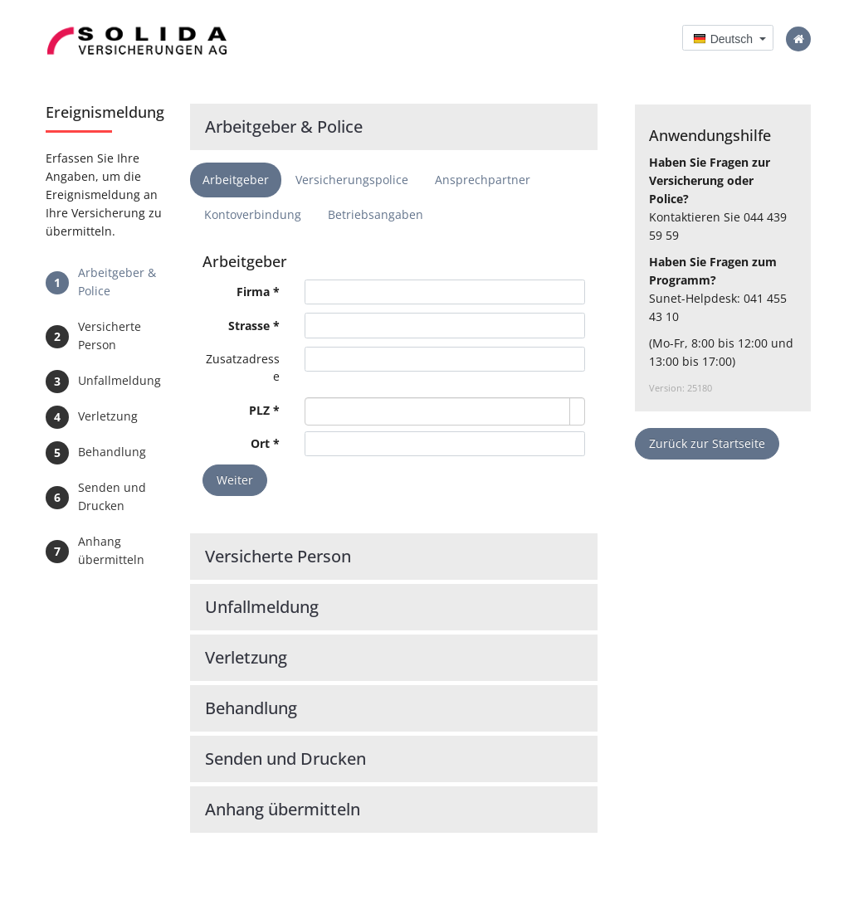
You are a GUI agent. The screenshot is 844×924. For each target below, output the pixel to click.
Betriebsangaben (375, 214)
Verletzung (108, 416)
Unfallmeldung (119, 380)
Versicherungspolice (351, 179)
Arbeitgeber (235, 179)
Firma (253, 291)
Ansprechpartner (482, 179)
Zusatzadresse (243, 367)
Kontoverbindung (252, 214)
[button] (727, 38)
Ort (260, 443)
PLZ (261, 410)
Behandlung (112, 452)
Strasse (249, 325)
